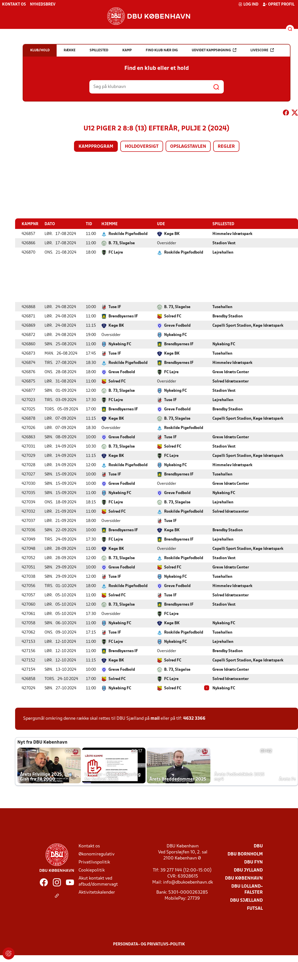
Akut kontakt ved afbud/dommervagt (98, 881)
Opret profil (278, 4)
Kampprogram (96, 147)
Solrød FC (172, 316)
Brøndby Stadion (227, 316)
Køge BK (172, 233)
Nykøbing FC (175, 334)
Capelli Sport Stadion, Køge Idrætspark (247, 325)
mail (155, 718)
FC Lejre (115, 252)
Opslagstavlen (188, 147)
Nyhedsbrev (42, 4)
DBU (258, 846)
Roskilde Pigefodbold (127, 233)
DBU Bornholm (245, 854)
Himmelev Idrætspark (232, 233)
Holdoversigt (142, 147)
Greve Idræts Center (230, 372)
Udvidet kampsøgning (214, 50)
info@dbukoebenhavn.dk (188, 882)
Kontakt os (14, 4)
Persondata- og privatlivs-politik (149, 944)
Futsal (255, 908)
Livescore (262, 50)
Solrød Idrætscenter (230, 381)
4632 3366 (194, 718)
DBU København (244, 878)
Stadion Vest (224, 243)
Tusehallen (222, 307)
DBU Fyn (253, 862)
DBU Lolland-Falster (247, 889)
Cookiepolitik (92, 870)
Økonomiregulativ (97, 854)
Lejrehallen (222, 252)
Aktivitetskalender (97, 892)
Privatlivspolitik (94, 862)
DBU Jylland (248, 870)
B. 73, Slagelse (121, 243)
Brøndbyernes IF (123, 316)
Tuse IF (114, 307)
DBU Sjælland (246, 900)
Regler (226, 147)
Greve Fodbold (177, 325)
